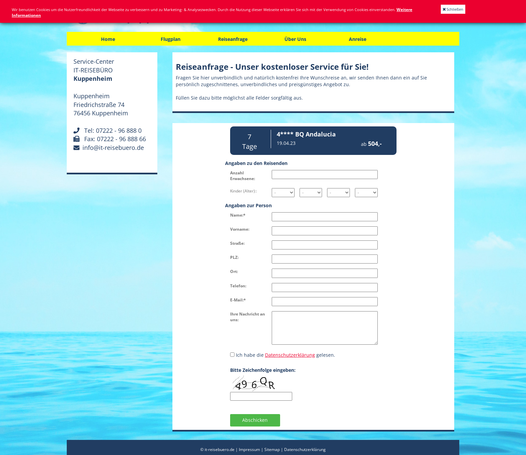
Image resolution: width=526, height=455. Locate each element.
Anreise (357, 39)
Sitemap (272, 449)
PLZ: (234, 257)
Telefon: (238, 286)
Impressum (249, 449)
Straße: (237, 243)
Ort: (234, 271)
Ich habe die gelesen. (282, 355)
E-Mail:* (238, 300)
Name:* (238, 215)
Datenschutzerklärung (290, 355)
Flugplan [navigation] (170, 39)
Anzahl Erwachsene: (242, 175)
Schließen (453, 9)
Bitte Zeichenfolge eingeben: (263, 370)
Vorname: (239, 229)
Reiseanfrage (233, 39)
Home (108, 39)
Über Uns (295, 39)
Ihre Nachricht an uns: (247, 317)
